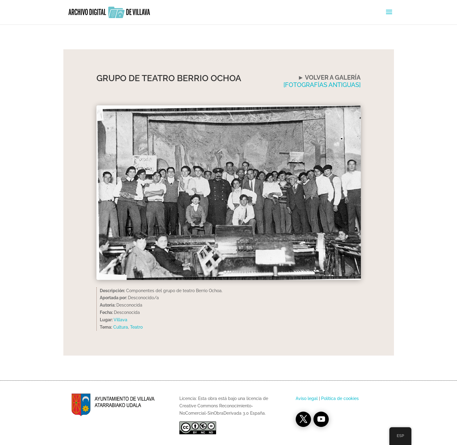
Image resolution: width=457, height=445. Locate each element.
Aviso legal (307, 398)
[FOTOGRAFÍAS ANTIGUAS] (322, 85)
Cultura (120, 327)
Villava (120, 319)
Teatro (136, 327)
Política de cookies (340, 398)
